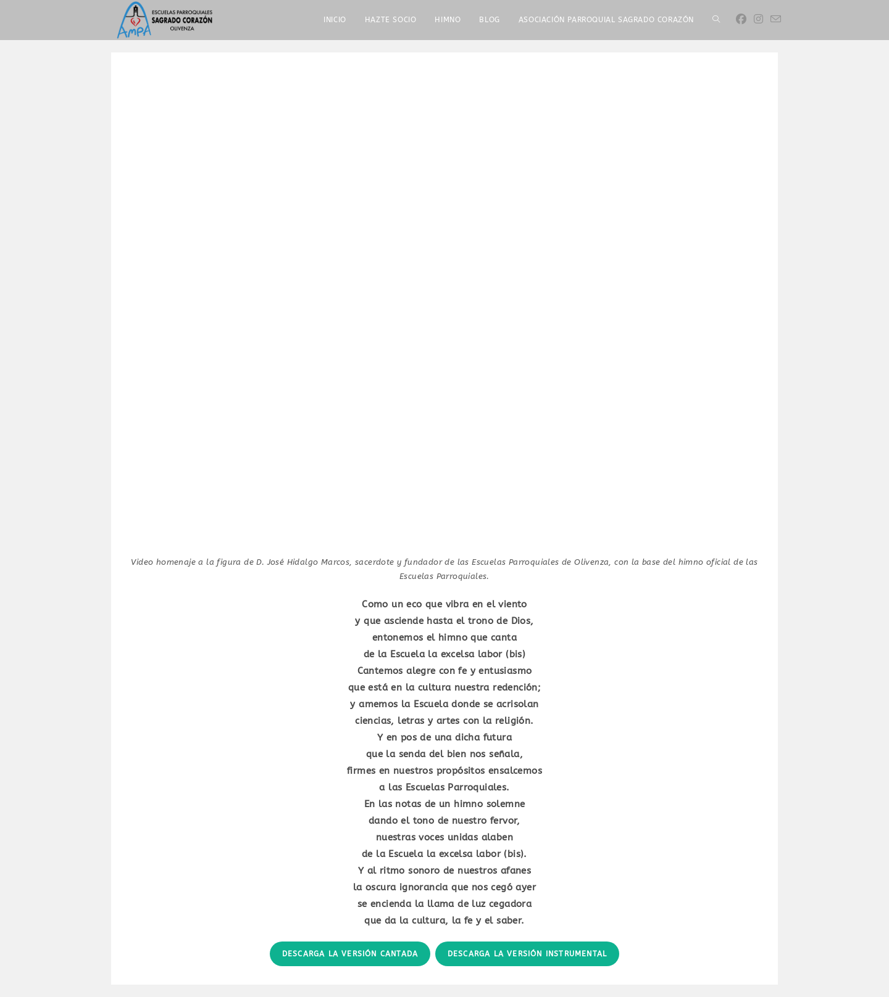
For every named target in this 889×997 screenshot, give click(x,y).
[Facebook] (741, 19)
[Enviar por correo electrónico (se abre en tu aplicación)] (776, 19)
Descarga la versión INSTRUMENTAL (527, 954)
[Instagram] (758, 19)
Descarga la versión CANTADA (350, 954)
